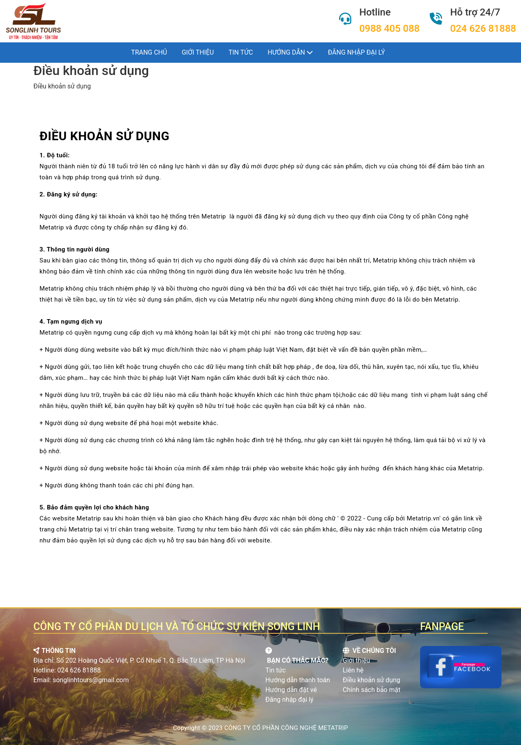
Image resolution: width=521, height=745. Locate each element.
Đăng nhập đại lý (289, 699)
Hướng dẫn (290, 52)
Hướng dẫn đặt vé (291, 690)
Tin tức (240, 52)
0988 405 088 (389, 28)
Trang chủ (149, 52)
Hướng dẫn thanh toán (297, 680)
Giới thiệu (198, 52)
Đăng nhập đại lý (356, 52)
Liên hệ (353, 670)
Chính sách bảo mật (372, 690)
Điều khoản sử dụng (371, 680)
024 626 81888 (483, 28)
